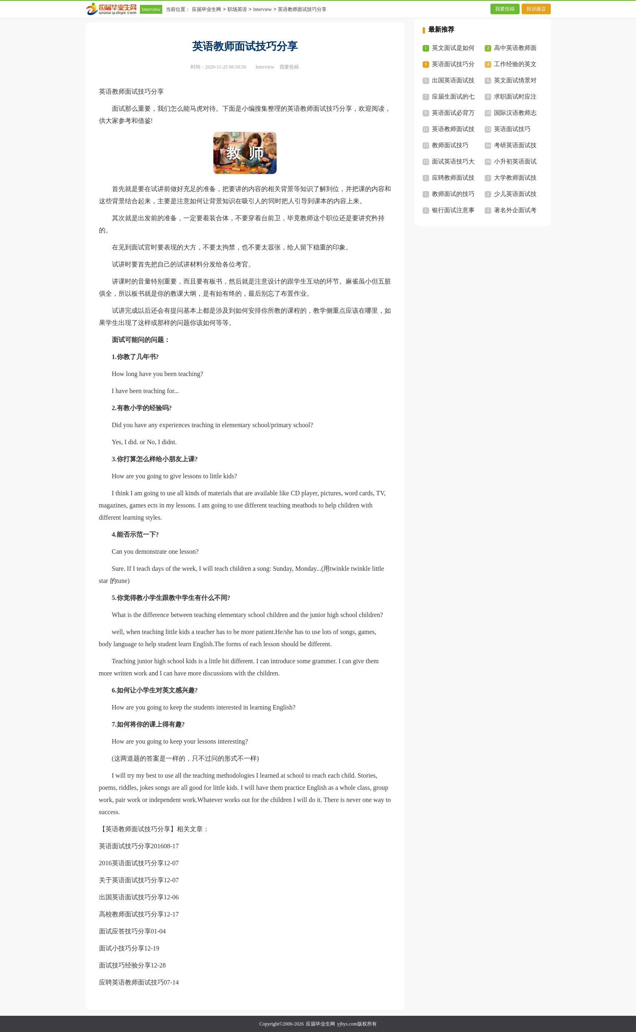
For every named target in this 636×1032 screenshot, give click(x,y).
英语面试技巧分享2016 (131, 846)
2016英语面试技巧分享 (131, 863)
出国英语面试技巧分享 (131, 897)
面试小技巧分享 (121, 948)
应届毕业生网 (206, 9)
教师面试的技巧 (453, 194)
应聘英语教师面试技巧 (131, 982)
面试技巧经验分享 (125, 965)
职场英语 (237, 9)
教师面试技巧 (450, 145)
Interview (151, 9)
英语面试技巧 (512, 129)
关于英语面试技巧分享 (131, 880)
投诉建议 (536, 9)
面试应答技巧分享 (125, 931)
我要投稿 (505, 9)
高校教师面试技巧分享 (131, 914)
